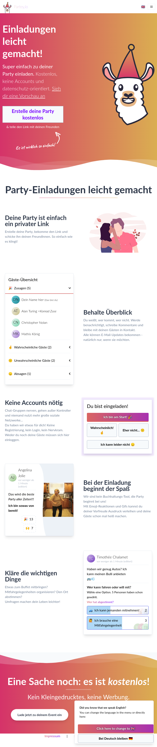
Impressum (52, 736)
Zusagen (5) (39, 288)
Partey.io (21, 6)
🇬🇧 (143, 7)
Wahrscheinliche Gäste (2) (40, 347)
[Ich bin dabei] (118, 417)
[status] (114, 722)
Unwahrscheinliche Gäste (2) (40, 360)
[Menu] (151, 7)
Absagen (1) (40, 373)
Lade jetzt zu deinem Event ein (39, 715)
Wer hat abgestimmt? (100, 602)
